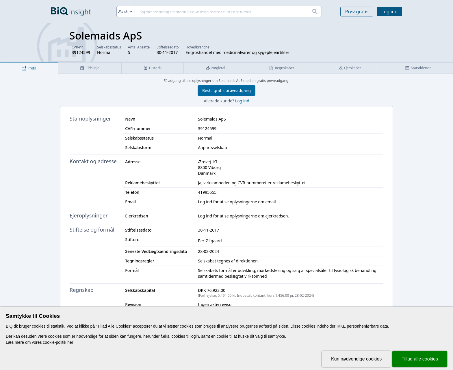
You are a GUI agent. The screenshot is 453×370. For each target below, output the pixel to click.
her (70, 342)
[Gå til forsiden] (71, 11)
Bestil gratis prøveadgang (226, 90)
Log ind (389, 11)
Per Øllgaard (210, 240)
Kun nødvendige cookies (356, 358)
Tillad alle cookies (420, 358)
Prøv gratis (356, 11)
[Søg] (219, 11)
